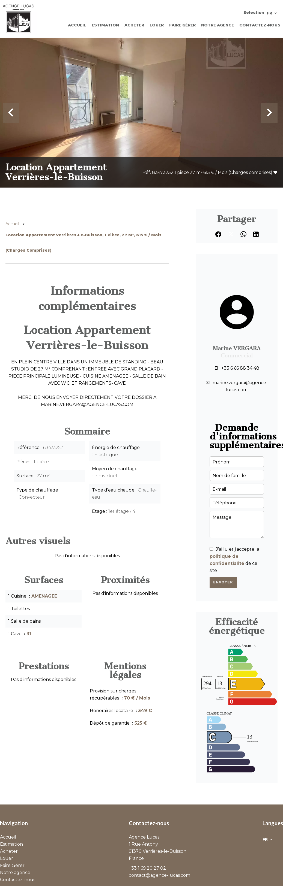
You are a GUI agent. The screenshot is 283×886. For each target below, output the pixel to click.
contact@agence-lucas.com (159, 875)
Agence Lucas (144, 837)
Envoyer (223, 582)
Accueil (12, 223)
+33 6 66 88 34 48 (240, 368)
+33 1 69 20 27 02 (147, 868)
